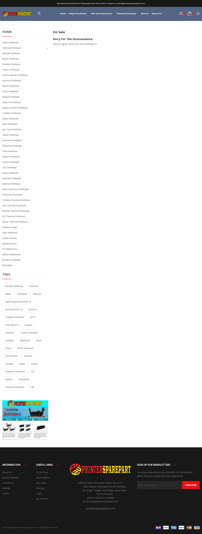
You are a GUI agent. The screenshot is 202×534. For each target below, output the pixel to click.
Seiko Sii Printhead (11, 102)
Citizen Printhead (10, 162)
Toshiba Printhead (11, 113)
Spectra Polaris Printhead (15, 107)
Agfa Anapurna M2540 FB (18, 301)
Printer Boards (9, 238)
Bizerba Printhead (11, 183)
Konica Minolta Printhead (15, 75)
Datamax (33, 286)
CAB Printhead (9, 151)
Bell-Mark (7, 265)
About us (7, 472)
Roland (28, 324)
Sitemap (6, 488)
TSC (33, 371)
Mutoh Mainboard (11, 254)
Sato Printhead (9, 232)
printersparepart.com (100, 508)
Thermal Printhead (14, 387)
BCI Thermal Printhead (13, 216)
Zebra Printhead (10, 134)
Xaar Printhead (9, 124)
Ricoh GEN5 (11, 355)
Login (39, 493)
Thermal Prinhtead (11, 47)
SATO (33, 317)
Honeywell (23, 379)
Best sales (41, 482)
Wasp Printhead (10, 172)
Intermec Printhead (11, 140)
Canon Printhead (10, 69)
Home (7, 32)
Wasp (8, 293)
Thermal (28, 355)
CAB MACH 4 (12, 324)
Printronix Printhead (12, 194)
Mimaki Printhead (11, 53)
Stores (5, 493)
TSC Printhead (9, 167)
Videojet (37, 293)
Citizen (34, 363)
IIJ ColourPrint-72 (13, 309)
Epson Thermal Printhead (15, 221)
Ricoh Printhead (10, 91)
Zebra (8, 348)
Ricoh (38, 340)
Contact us (7, 482)
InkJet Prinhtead (10, 42)
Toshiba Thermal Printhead (16, 200)
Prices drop (42, 472)
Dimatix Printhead (11, 64)
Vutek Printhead (10, 118)
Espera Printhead (10, 156)
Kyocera (33, 309)
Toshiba (9, 340)
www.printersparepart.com (26, 527)
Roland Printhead (10, 96)
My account (42, 498)
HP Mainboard (9, 249)
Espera (8, 379)
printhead (22, 293)
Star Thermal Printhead (14, 205)
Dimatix (9, 363)
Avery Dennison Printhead (15, 189)
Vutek (22, 363)
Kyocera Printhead (11, 80)
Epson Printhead (10, 58)
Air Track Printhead (11, 129)
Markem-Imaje (9, 227)
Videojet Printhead (11, 178)
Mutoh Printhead (10, 85)
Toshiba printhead (14, 317)
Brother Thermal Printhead (15, 210)
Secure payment (10, 477)
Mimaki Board (9, 243)
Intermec (9, 332)
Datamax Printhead (12, 145)
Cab (32, 387)
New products (43, 477)
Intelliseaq (25, 340)
